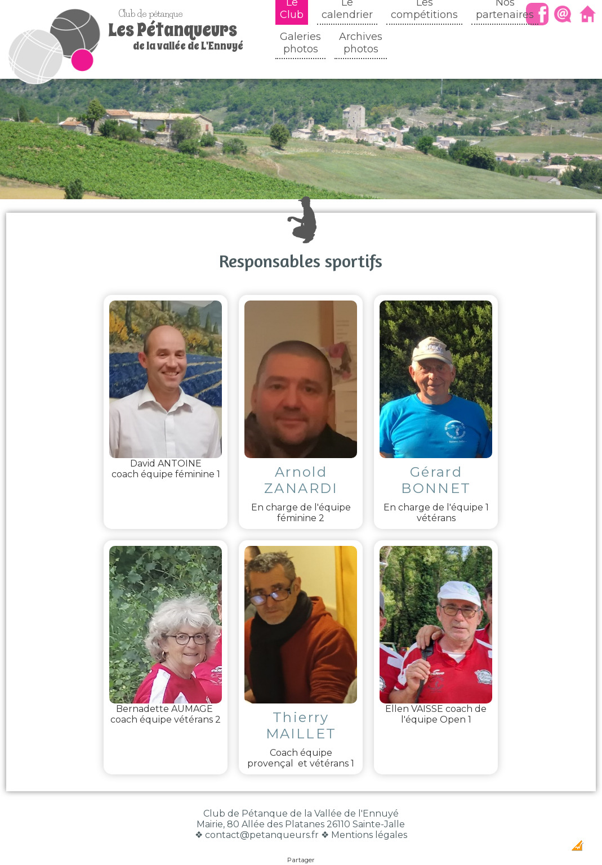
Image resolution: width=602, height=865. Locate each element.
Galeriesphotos (300, 42)
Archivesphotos (360, 42)
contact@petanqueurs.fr (262, 812)
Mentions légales (369, 812)
